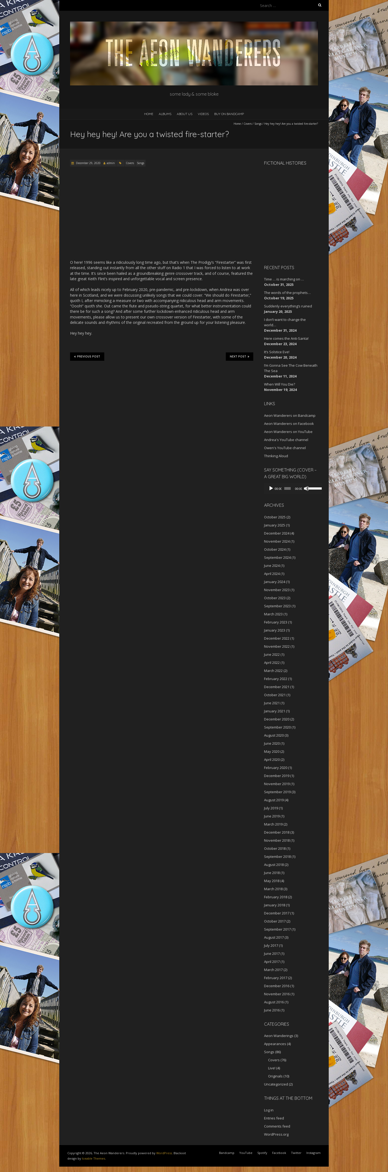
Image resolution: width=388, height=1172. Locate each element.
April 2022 (272, 662)
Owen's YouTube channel (285, 447)
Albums (165, 114)
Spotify (262, 1153)
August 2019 (274, 799)
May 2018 (271, 880)
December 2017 (276, 913)
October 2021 (275, 694)
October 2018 (275, 848)
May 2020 (271, 751)
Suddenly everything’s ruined (288, 306)
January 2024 (274, 581)
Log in (268, 1110)
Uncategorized (276, 1084)
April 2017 (272, 961)
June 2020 (272, 743)
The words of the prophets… (287, 292)
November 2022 (277, 646)
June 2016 (272, 1010)
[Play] (271, 488)
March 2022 (273, 670)
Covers (248, 124)
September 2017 (277, 929)
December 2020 (276, 719)
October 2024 (275, 549)
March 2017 (273, 969)
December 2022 (276, 638)
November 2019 (277, 783)
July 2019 (271, 808)
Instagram (313, 1153)
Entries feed (274, 1118)
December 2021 (276, 686)
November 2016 (277, 993)
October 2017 (275, 921)
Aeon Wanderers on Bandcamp (290, 415)
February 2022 (275, 678)
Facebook (279, 1153)
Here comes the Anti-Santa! (286, 338)
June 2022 (272, 654)
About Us (184, 114)
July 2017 (271, 945)
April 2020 (272, 759)
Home (148, 114)
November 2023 (277, 589)
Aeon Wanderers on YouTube (288, 431)
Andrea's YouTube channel (286, 439)
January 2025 (274, 525)
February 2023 (275, 622)
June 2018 (272, 872)
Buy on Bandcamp (229, 114)
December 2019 (276, 775)
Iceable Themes (93, 1158)
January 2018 (274, 905)
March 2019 (273, 824)
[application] (291, 488)
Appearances (275, 1043)
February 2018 (275, 896)
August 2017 (274, 937)
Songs (258, 124)
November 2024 (277, 541)
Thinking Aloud (276, 455)
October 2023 (275, 597)
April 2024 (272, 573)
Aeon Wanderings (278, 1035)
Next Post (239, 356)
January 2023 (274, 630)
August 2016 (274, 1002)
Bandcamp (226, 1153)
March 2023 (273, 614)
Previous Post (87, 356)
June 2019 (272, 816)
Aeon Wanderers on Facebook (289, 423)
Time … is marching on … (284, 279)
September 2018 (277, 856)
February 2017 (275, 977)
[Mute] (304, 488)
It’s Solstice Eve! (276, 351)
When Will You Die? (279, 384)
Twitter (296, 1153)
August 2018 (274, 864)
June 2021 (272, 703)
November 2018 (277, 840)
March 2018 (273, 888)
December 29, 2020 (88, 163)
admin (111, 163)
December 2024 (276, 533)
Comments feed (277, 1126)
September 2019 (277, 791)
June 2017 (272, 953)
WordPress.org (276, 1134)
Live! (271, 1068)
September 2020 (277, 727)
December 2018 (276, 832)
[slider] (286, 488)
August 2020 (274, 735)
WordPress (164, 1153)
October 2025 (275, 517)
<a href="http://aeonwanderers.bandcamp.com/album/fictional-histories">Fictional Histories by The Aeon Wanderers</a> (287, 214)
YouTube (245, 1153)
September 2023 (277, 606)
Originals (275, 1076)
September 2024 (277, 557)
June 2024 (272, 565)
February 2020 (275, 767)
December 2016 (276, 985)
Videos (203, 114)
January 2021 (274, 711)
